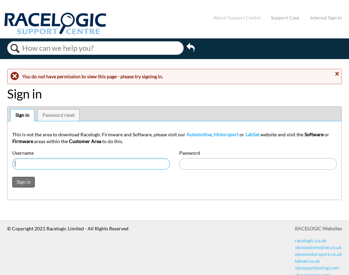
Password (189, 153)
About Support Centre (236, 17)
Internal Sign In (326, 17)
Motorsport (226, 134)
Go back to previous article (190, 49)
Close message (336, 74)
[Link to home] (55, 32)
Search (14, 48)
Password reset (58, 115)
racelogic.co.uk (311, 240)
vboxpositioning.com (317, 268)
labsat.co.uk (307, 261)
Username (23, 153)
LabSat (252, 134)
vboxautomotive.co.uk (318, 247)
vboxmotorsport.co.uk (318, 254)
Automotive (199, 134)
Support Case (285, 17)
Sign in (22, 115)
